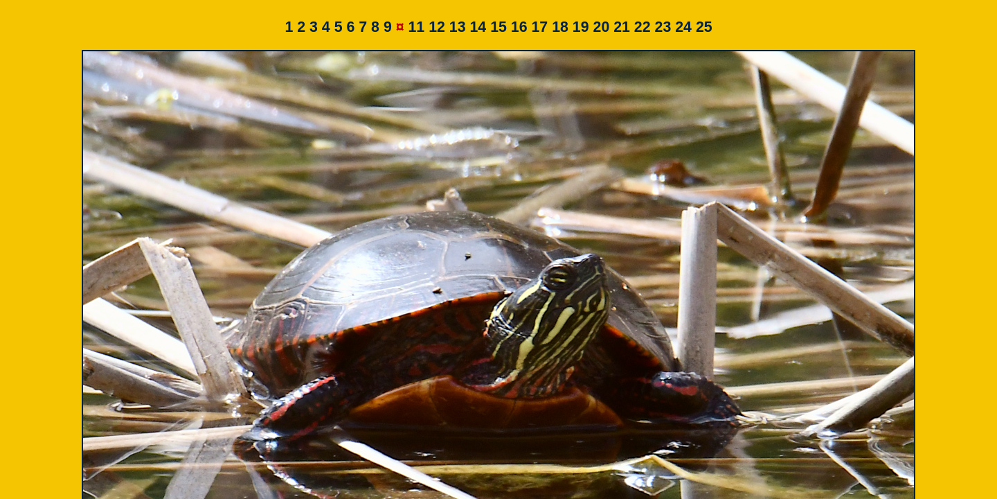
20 (601, 27)
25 (704, 27)
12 (437, 27)
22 (642, 27)
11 (416, 27)
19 (581, 27)
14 (477, 27)
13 (457, 27)
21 (621, 27)
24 (683, 27)
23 (663, 27)
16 (519, 27)
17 (540, 27)
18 (560, 27)
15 (498, 27)
